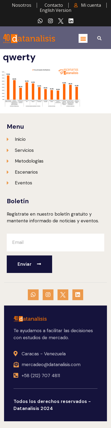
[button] (83, 38)
